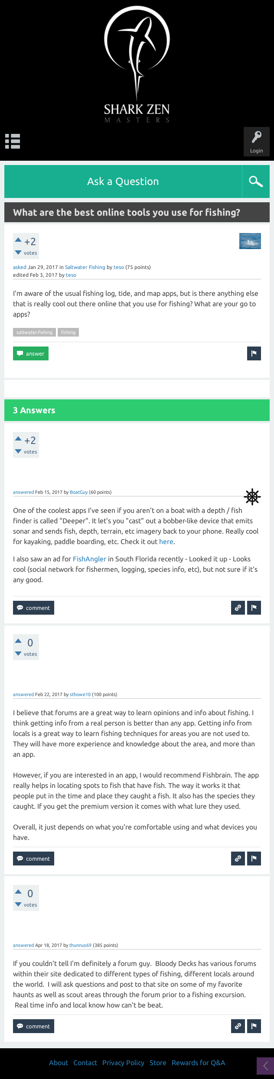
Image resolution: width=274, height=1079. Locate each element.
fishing (68, 332)
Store (158, 1062)
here (166, 541)
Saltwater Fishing (85, 267)
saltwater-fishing (34, 332)
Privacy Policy (123, 1062)
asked (19, 267)
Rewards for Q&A (198, 1062)
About (58, 1062)
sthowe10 (80, 694)
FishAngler (89, 559)
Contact (85, 1062)
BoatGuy (79, 492)
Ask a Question (123, 181)
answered (23, 492)
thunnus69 (80, 945)
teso (119, 267)
